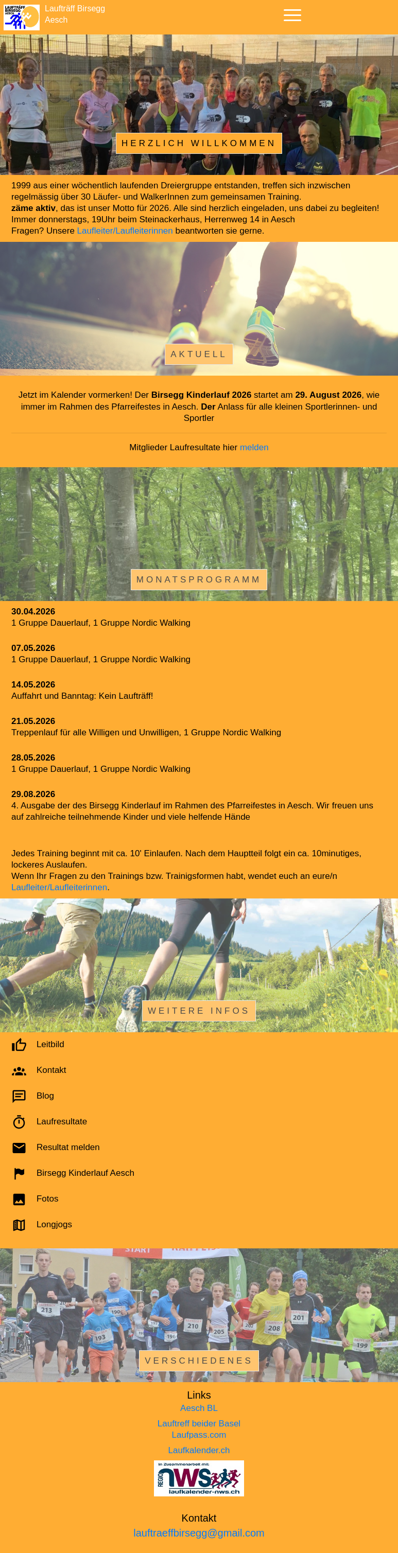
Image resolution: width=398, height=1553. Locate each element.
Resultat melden (68, 1148)
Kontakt (51, 1070)
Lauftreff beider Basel (199, 1423)
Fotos (48, 1199)
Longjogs (54, 1225)
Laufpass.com (199, 1435)
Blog (45, 1096)
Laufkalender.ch (199, 1450)
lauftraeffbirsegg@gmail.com (199, 1533)
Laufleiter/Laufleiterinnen (125, 231)
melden (254, 447)
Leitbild (50, 1045)
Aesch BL (199, 1408)
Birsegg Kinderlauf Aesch (85, 1173)
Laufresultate (62, 1122)
